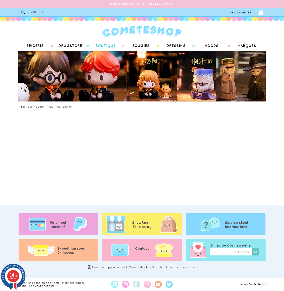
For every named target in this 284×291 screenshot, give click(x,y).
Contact (142, 248)
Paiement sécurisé (58, 225)
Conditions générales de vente (39, 282)
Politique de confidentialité (36, 285)
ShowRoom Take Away (142, 225)
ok (255, 251)
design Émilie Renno (252, 284)
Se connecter (240, 12)
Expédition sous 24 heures (71, 250)
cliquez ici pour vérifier (180, 267)
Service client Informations (236, 225)
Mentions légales (73, 282)
